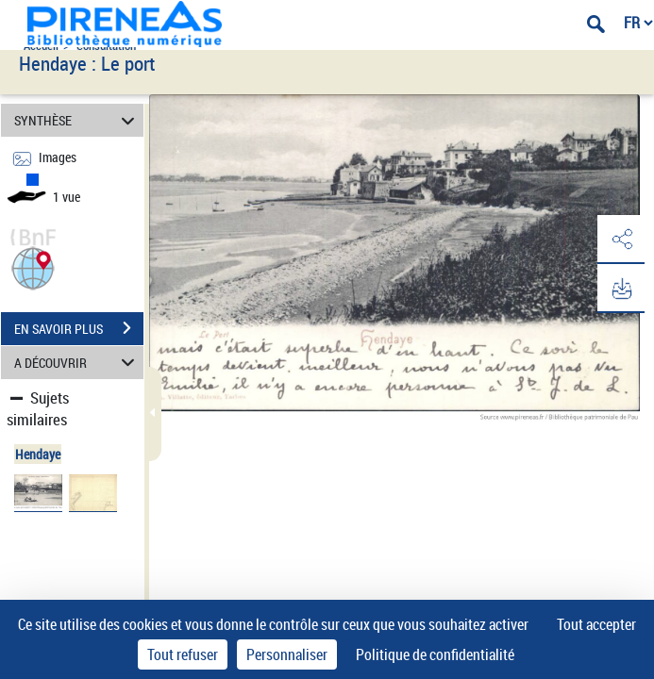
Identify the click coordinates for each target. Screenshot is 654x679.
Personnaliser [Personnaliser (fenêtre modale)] (286, 654)
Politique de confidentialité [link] (435, 654)
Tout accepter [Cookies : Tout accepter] (596, 624)
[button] (33, 266)
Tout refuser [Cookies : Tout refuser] (182, 654)
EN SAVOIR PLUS (78, 328)
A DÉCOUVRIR (77, 362)
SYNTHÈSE (77, 120)
